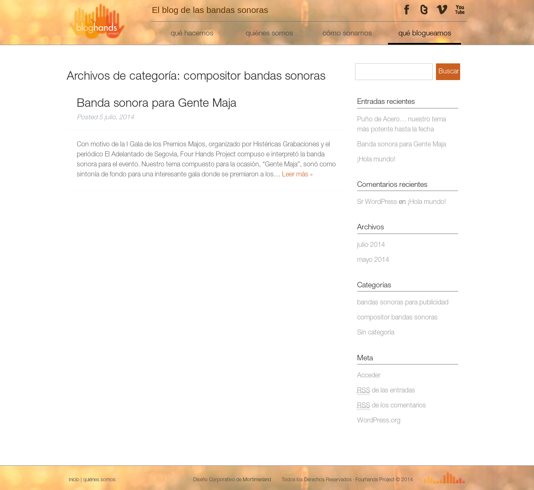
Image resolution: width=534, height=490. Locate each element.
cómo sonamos (347, 34)
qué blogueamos (424, 34)
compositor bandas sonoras (397, 318)
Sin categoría (375, 333)
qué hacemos (192, 34)
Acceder (368, 376)
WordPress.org (378, 421)
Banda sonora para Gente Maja (157, 104)
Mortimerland (257, 479)
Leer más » (297, 175)
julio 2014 (371, 245)
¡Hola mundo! (376, 160)
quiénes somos (269, 34)
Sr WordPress (377, 202)
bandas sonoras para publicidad (402, 303)
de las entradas (386, 391)
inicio (74, 479)
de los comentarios (391, 406)
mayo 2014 (373, 260)
